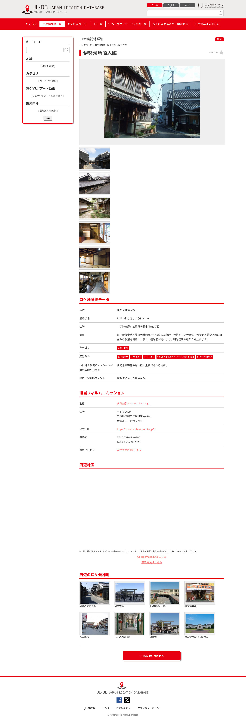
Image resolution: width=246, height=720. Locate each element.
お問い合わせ (123, 708)
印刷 (219, 39)
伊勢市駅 (129, 594)
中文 (187, 5)
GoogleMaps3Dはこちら (151, 557)
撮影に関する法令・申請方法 (170, 24)
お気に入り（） (77, 24)
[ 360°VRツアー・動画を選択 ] (48, 95)
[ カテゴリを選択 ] (48, 81)
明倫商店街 (199, 594)
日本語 (155, 5)
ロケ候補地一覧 (52, 24)
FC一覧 (98, 24)
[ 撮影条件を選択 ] (48, 110)
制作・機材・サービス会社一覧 (127, 24)
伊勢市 (164, 625)
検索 (48, 118)
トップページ (85, 45)
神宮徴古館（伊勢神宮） (199, 625)
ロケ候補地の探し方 (207, 24)
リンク (106, 708)
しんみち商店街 (129, 625)
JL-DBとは (90, 708)
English (171, 5)
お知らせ (31, 24)
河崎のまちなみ (94, 594)
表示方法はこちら (151, 562)
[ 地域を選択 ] (47, 66)
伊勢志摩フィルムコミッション (135, 403)
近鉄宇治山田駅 (164, 594)
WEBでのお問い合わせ (130, 450)
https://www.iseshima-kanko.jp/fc (137, 429)
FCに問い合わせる (153, 656)
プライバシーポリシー (149, 708)
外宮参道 (94, 625)
